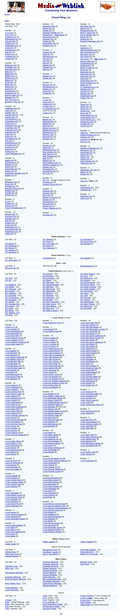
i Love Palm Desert (50, 480)
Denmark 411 (10, 162)
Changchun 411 (11, 130)
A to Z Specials (49, 602)
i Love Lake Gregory (51, 361)
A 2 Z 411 (9, 33)
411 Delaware (10, 300)
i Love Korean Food (51, 331)
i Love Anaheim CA (13, 340)
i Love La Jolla (48, 340)
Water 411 (84, 172)
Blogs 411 (9, 84)
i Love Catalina (11, 396)
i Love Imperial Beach (14, 525)
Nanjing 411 (47, 145)
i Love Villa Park (87, 428)
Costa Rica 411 (11, 143)
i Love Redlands (49, 514)
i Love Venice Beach (88, 422)
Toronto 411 (85, 111)
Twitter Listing (10, 544)
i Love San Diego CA (88, 333)
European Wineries (13, 577)
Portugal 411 (48, 204)
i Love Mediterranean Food (54, 402)
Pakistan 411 (48, 191)
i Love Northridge (50, 450)
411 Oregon (85, 280)
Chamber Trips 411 (13, 126)
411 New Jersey (49, 304)
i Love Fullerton (11, 486)
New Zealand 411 (50, 156)
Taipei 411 (84, 104)
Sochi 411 (84, 78)
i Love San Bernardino (89, 327)
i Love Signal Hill (87, 370)
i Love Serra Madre (88, 366)
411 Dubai (9, 244)
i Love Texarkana (87, 396)
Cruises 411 (10, 147)
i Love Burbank (11, 379)
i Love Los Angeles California (55, 381)
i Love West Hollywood (89, 437)
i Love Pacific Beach (51, 478)
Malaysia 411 (48, 122)
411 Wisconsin (86, 306)
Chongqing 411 (11, 138)
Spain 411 (84, 85)
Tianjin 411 (84, 107)
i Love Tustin (85, 402)
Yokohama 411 (86, 163)
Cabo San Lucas (12, 554)
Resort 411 (84, 28)
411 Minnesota (49, 289)
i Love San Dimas (87, 340)
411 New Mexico (49, 306)
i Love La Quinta (49, 344)
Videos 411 (85, 157)
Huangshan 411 (49, 43)
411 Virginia (85, 300)
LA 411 (45, 100)
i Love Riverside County (52, 527)
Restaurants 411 (87, 30)
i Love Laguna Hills (50, 368)
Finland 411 (10, 203)
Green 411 (9, 225)
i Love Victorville (87, 426)
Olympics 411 (10, 268)
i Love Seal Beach (87, 361)
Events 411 (9, 195)
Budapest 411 (10, 93)
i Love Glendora (11, 501)
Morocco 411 (48, 134)
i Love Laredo (48, 372)
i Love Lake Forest (50, 359)
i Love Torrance (86, 398)
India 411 (46, 54)
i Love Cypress (11, 430)
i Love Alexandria (12, 333)
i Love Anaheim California (15, 342)
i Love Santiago (86, 357)
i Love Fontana (11, 478)
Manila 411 (47, 124)
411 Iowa (9, 315)
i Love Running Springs (52, 532)
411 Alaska (9, 287)
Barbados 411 (11, 67)
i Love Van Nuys (87, 420)
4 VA (44, 600)
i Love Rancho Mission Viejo (54, 506)
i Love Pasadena (49, 489)
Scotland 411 (85, 66)
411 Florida (9, 302)
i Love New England (51, 441)
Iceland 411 (47, 52)
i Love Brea (9, 372)
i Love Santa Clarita (88, 351)
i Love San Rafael (87, 346)
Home (7, 14)
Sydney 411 (85, 98)
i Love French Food (13, 484)
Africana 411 (10, 41)
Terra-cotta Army (87, 552)
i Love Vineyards (12, 590)
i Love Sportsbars (87, 381)
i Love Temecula (87, 392)
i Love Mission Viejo (51, 415)
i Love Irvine (10, 534)
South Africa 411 (87, 81)
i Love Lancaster (49, 370)
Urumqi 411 (85, 139)
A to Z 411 (9, 35)
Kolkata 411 (47, 89)
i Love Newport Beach (52, 443)
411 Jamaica (10, 250)
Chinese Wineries (50, 570)
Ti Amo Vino (85, 600)
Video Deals (85, 605)
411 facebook (10, 246)
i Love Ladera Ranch (51, 349)
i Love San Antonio (88, 325)
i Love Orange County (52, 471)
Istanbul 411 (48, 67)
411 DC (8, 280)
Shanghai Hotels (49, 609)
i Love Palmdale (49, 484)
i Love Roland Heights (52, 530)
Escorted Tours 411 (13, 188)
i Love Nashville (49, 437)
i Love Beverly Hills (13, 361)
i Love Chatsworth (12, 402)
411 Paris (46, 241)
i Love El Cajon (11, 461)
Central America (11, 556)
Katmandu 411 (49, 87)
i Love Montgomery (50, 424)
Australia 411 (10, 56)
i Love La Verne (49, 346)
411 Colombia (48, 248)
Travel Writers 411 (87, 120)
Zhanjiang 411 (86, 196)
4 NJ (7, 606)
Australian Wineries (51, 566)
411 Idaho (9, 308)
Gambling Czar (11, 566)
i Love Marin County (51, 400)
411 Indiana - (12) (12, 313)
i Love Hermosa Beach (14, 514)
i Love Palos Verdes (51, 486)
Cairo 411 (9, 110)
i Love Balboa (10, 351)
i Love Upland (86, 413)
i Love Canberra (11, 389)
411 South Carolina (88, 287)
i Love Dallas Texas (13, 441)
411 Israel (47, 246)
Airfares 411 (10, 43)
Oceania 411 (48, 182)
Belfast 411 (9, 76)
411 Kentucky (48, 276)
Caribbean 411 (11, 108)
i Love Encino (10, 465)
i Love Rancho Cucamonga (54, 504)
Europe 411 (10, 193)
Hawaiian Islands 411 (51, 33)
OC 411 (46, 180)
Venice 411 (84, 155)
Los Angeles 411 (49, 108)
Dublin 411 (9, 175)
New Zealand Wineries (52, 579)
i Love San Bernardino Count (92, 329)
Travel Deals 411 (87, 117)
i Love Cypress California (15, 435)
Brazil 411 (9, 89)
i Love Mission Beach (51, 413)
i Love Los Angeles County (54, 383)
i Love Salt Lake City (88, 323)
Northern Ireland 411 (51, 165)
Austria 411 (9, 58)
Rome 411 (84, 37)
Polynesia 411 (48, 202)
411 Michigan (48, 287)
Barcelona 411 (11, 69)
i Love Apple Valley (13, 344)
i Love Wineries (11, 588)
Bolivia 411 (9, 87)
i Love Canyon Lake (13, 394)
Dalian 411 (9, 160)
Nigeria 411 (47, 160)
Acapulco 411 (10, 37)
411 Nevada (48, 300)
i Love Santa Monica (88, 353)
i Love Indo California (14, 532)
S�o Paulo (99, 59)
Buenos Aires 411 (12, 95)
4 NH (7, 604)
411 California (10, 293)
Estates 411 (10, 190)
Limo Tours (84, 564)
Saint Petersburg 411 (89, 50)
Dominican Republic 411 (15, 173)
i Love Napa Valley (50, 435)
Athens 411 (9, 54)
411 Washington (87, 302)
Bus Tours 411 (11, 100)
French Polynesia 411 (14, 208)
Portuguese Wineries (51, 581)
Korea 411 (47, 91)
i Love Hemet (10, 512)
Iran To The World (50, 554)
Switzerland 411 (87, 96)
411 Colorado (10, 295)
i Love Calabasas (12, 387)
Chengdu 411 (10, 132)
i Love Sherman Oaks (89, 368)
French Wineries (49, 573)
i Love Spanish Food (88, 379)
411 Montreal (10, 252)
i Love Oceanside (50, 463)
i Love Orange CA (50, 467)
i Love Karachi (48, 329)
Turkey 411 (85, 126)
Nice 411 (46, 158)
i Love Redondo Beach (52, 517)
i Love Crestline (11, 428)
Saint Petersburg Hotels (52, 604)
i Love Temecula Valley (89, 394)
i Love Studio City (87, 385)
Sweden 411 (85, 94)
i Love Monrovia (49, 417)
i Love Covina (10, 426)
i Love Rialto (48, 521)
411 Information (11, 260)
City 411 (8, 141)
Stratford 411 (85, 89)
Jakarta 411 (47, 76)
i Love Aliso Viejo (12, 336)
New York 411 (48, 154)
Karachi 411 (47, 85)
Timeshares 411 (87, 122)
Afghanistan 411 (11, 39)
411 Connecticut (11, 298)
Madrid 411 (47, 119)
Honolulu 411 (48, 39)
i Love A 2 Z (10, 327)
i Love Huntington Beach (15, 519)
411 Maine (47, 280)
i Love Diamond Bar (13, 450)
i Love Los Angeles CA (52, 379)
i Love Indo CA (11, 530)
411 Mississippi (49, 291)
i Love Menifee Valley (51, 405)
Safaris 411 (85, 48)
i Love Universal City (88, 411)
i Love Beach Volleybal (14, 357)
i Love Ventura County (89, 424)
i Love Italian (10, 536)
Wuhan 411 (85, 174)
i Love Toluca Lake (88, 400)
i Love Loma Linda (50, 385)
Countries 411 (11, 145)
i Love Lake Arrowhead (52, 355)
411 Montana (48, 295)
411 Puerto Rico (87, 241)
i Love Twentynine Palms (90, 405)
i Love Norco (48, 445)
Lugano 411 (47, 113)
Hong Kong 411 (49, 37)
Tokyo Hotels (85, 602)
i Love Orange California (53, 469)
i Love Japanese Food (52, 323)
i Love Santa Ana (87, 349)
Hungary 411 (48, 46)
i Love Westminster (88, 439)
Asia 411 (8, 52)
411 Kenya (9, 248)
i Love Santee (86, 355)
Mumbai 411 (48, 139)
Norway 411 (47, 167)
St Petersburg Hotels (51, 606)
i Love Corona (11, 417)
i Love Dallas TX (11, 443)
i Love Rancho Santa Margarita (55, 508)
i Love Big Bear (11, 364)
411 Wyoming (86, 308)
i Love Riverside (49, 525)
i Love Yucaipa (86, 454)
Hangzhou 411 (49, 26)
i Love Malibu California (52, 396)
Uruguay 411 (85, 137)
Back (7, 21)
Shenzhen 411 (86, 76)
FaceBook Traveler (50, 552)
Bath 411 (8, 72)
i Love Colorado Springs (15, 415)
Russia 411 (85, 39)
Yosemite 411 (85, 190)
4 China (8, 600)
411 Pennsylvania (87, 282)
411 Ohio (84, 276)
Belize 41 (9, 80)
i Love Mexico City (50, 409)
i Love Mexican (49, 407)
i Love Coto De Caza (13, 424)
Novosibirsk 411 (49, 171)
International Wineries (14, 573)
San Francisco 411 (88, 52)
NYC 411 (46, 173)
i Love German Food (13, 497)
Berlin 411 (9, 82)
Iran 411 (46, 61)
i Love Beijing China (13, 359)
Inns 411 (46, 59)
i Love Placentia (49, 493)
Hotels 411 (47, 41)
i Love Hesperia (11, 517)
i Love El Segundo (12, 463)
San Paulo (84, 59)
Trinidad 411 (85, 124)
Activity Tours (10, 552)
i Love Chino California (14, 407)
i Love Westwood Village (90, 443)
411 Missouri (48, 293)
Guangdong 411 (11, 229)
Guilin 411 (9, 234)
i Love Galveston (12, 493)
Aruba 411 (9, 48)
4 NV (7, 609)
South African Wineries (52, 583)
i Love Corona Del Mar (14, 420)
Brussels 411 (10, 91)
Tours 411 (84, 113)
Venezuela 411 (86, 152)
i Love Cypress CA (12, 433)
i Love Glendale (11, 499)
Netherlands (59, 35)
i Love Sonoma (86, 374)
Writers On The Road (89, 554)
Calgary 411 (10, 113)
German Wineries (50, 575)
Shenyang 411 (86, 74)
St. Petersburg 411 (88, 87)
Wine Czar (9, 568)
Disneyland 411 (11, 169)
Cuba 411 (9, 149)
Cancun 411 (10, 117)
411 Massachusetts (51, 285)
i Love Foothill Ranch (13, 480)
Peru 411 (46, 195)
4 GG (7, 602)
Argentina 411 (11, 50)
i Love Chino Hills (12, 409)
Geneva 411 (10, 214)
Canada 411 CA (11, 115)
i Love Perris (48, 491)
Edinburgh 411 (11, 182)
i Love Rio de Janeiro (51, 523)
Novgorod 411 (48, 169)
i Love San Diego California (91, 336)
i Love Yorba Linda (88, 452)
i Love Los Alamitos (51, 377)
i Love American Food (14, 338)
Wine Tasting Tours (13, 583)
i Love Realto (48, 512)
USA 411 (84, 142)
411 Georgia (85, 244)
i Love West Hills (87, 435)
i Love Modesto (49, 422)
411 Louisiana (48, 278)
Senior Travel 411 (87, 68)
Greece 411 (10, 223)
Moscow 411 (48, 137)
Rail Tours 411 (86, 26)
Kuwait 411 (47, 93)
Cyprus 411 (9, 151)
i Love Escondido (12, 469)
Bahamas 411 (10, 65)
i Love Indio (10, 527)
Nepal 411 (47, 148)
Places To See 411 (50, 197)
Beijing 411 (9, 74)
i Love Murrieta (49, 426)
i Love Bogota (10, 370)
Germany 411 (10, 216)
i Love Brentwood (12, 374)
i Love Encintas (11, 467)
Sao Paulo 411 (86, 56)
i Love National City (51, 439)
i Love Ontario (48, 465)
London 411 (47, 106)
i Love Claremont (12, 413)
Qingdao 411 (48, 215)
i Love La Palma (49, 342)
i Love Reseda (48, 519)
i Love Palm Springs (51, 482)
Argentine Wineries (50, 564)
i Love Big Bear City (13, 366)
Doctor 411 (9, 171)
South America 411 (88, 83)
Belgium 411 (10, 78)
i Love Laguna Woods (52, 366)
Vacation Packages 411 (90, 148)
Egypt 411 (9, 184)
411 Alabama (10, 285)
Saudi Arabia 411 (87, 61)
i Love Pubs (47, 497)
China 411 (9, 136)
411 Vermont (85, 298)
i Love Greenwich (12, 506)
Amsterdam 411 (11, 46)
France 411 (9, 206)
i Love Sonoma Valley (89, 377)
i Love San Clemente (89, 331)
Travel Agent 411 (87, 115)
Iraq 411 (46, 63)
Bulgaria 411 (10, 97)
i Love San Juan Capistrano (91, 342)
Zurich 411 (84, 198)
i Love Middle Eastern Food (54, 411)
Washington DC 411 (88, 170)
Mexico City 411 (49, 128)
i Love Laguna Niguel (51, 353)
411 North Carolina (50, 310)
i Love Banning (11, 353)
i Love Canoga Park (13, 392)
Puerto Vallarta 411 (50, 208)
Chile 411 (9, 134)
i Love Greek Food (12, 504)
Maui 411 (46, 126)
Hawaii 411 (47, 30)
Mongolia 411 (48, 132)
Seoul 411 (84, 70)
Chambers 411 (11, 128)
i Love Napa (47, 433)
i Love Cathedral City (13, 398)
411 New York (48, 308)
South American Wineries (15, 579)
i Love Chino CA (11, 405)
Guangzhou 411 (11, 231)
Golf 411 (8, 221)
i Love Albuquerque (13, 331)
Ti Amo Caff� (86, 598)
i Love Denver (10, 448)
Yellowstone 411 (87, 187)
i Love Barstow (11, 355)
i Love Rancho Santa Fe (53, 510)
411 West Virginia (87, 304)
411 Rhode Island (87, 285)
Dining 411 (9, 167)
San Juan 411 (86, 54)
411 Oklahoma (86, 278)
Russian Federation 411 (90, 41)
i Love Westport (86, 441)
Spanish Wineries (50, 586)
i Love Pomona (49, 495)
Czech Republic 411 (13, 154)
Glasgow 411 (10, 218)
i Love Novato (48, 452)
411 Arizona (10, 291)
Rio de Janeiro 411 (88, 35)
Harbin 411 (47, 28)
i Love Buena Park (12, 377)
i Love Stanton (86, 383)
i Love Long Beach (50, 387)
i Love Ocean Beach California (55, 461)
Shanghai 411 (86, 72)
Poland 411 (47, 200)
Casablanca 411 (11, 121)
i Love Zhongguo (87, 461)
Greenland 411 (11, 227)
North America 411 (50, 163)
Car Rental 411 (11, 119)
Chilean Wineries (50, 568)
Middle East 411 (49, 130)
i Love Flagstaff (11, 476)
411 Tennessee (86, 291)
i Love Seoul (85, 364)
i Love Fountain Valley (14, 482)
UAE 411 (84, 133)
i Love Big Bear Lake (13, 368)
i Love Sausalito (86, 359)
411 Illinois (9, 310)
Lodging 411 (48, 104)
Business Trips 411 (13, 102)
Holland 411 (47, 35)
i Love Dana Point (12, 445)
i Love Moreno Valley (51, 420)
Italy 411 (46, 69)
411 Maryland (48, 282)
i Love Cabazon (11, 385)
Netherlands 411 (49, 150)
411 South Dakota (87, 289)
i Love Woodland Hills (89, 445)
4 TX (44, 598)
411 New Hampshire (51, 302)
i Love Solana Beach (88, 372)
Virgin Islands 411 (87, 161)
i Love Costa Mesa (13, 422)
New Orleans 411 (50, 152)
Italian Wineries (49, 577)
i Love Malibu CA (50, 394)
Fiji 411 (8, 201)
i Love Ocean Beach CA (52, 458)
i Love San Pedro (87, 344)
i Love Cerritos (11, 400)
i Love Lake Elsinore (51, 357)
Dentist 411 (9, 164)
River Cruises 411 (87, 33)
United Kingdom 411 (88, 135)
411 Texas (84, 293)
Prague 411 (47, 206)
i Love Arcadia (11, 329)
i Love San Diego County (90, 338)
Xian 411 (84, 181)
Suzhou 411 (85, 91)
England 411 (10, 186)
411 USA (8, 278)
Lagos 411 (47, 102)
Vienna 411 (85, 159)
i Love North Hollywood (52, 448)
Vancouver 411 (86, 150)
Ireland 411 (47, 65)
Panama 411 (48, 193)
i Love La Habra (49, 338)
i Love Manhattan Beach (53, 398)
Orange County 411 (51, 184)
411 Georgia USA (12, 304)
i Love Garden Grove (13, 495)
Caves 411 (9, 123)
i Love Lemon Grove (51, 374)
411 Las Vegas (49, 244)
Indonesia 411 (48, 56)
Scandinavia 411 (87, 63)
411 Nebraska (48, 298)
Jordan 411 (47, 78)
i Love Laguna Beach (51, 351)
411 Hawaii (9, 306)
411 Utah (84, 295)
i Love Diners (10, 452)
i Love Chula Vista (12, 411)
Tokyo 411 (84, 109)
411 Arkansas (10, 289)
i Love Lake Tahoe (50, 364)
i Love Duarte (10, 454)
